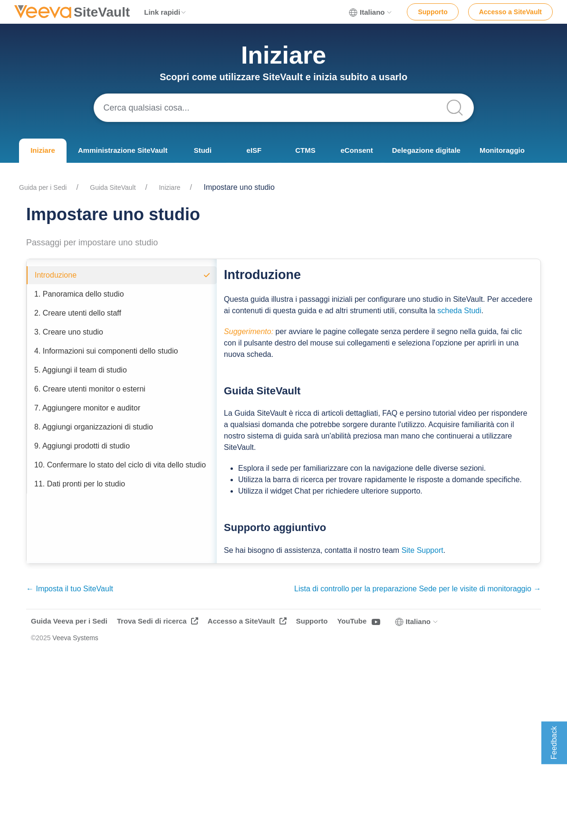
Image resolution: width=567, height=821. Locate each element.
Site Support (422, 550)
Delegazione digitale (426, 150)
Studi (203, 150)
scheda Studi (459, 311)
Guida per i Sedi (43, 187)
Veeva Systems (75, 638)
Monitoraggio (502, 150)
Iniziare (42, 150)
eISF (254, 150)
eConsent (356, 150)
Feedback (554, 742)
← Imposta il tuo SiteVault (69, 589)
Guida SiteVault (112, 187)
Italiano (371, 12)
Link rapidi (165, 12)
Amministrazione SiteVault (122, 150)
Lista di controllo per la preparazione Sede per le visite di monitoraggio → (417, 589)
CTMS (305, 150)
